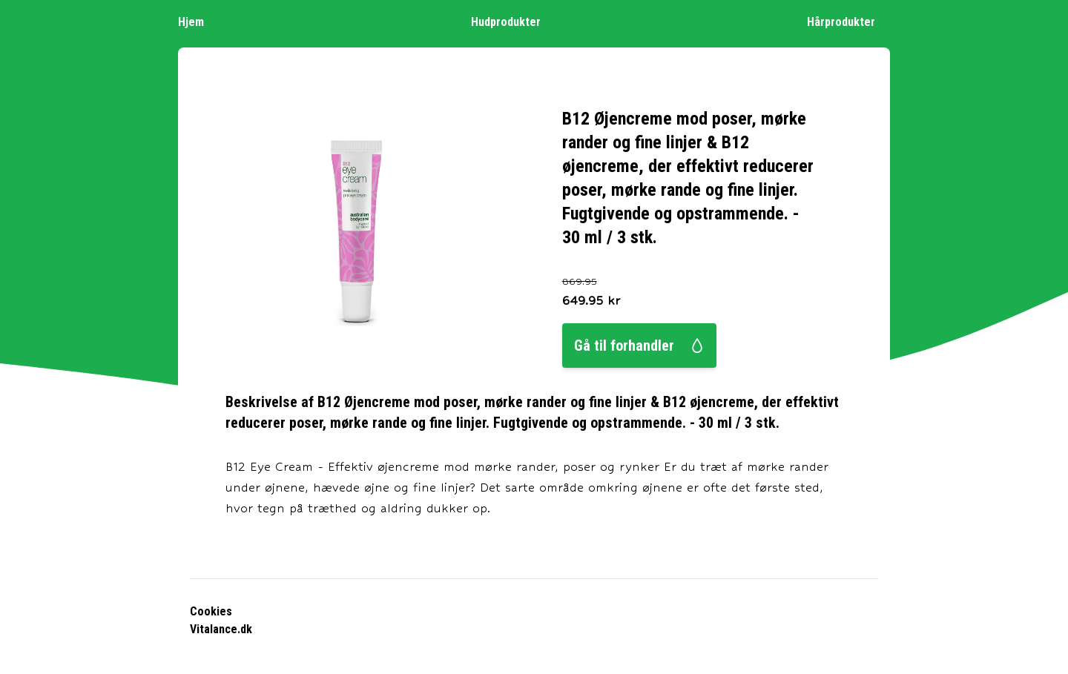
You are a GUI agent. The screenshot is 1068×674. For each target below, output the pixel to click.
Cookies (211, 611)
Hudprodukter (513, 21)
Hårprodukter (848, 21)
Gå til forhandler (639, 345)
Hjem (198, 21)
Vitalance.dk (221, 629)
